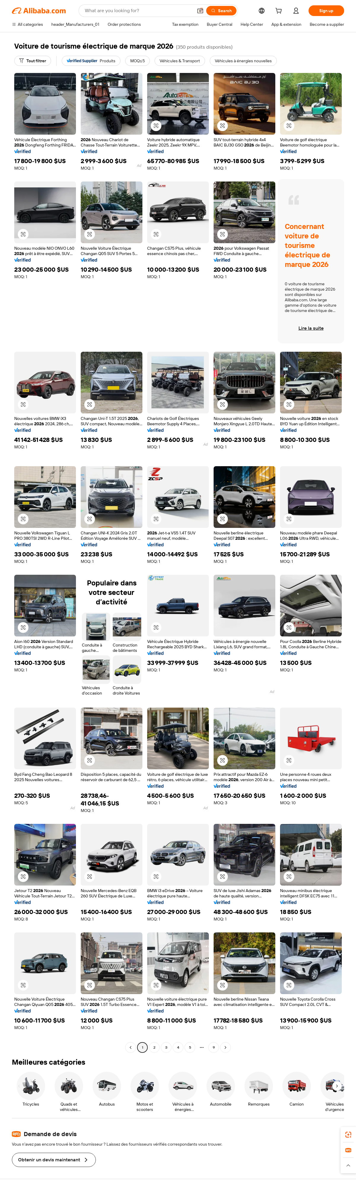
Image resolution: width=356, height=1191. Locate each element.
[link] (348, 1134)
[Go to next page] (225, 1047)
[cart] (279, 11)
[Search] (221, 10)
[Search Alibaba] (138, 10)
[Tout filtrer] (32, 61)
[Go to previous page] (130, 1047)
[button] (200, 10)
